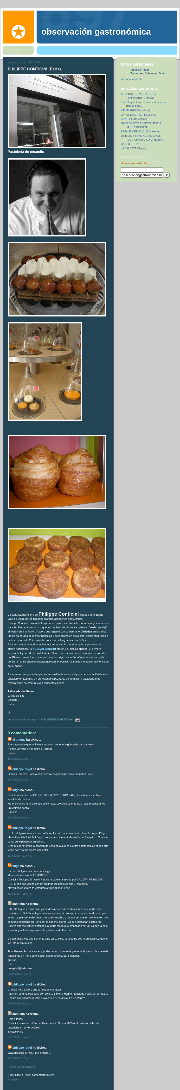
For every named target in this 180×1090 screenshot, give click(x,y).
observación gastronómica (96, 32)
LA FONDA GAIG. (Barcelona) (138, 114)
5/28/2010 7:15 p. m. (20, 893)
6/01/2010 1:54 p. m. (20, 1037)
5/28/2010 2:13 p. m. (20, 779)
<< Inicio (13, 1079)
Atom (51, 1074)
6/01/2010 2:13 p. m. (20, 1058)
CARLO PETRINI (131, 143)
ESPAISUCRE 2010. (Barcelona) (140, 131)
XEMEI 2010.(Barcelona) (135, 110)
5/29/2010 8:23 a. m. (20, 1003)
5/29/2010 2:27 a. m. (20, 973)
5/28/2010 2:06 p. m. (20, 758)
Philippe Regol (22, 769)
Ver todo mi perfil (131, 79)
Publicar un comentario (21, 1066)
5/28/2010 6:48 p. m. (20, 817)
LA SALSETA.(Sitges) (133, 148)
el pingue (18, 739)
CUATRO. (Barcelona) (134, 119)
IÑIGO (15, 790)
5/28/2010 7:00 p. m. (20, 855)
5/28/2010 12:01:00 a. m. (59, 719)
